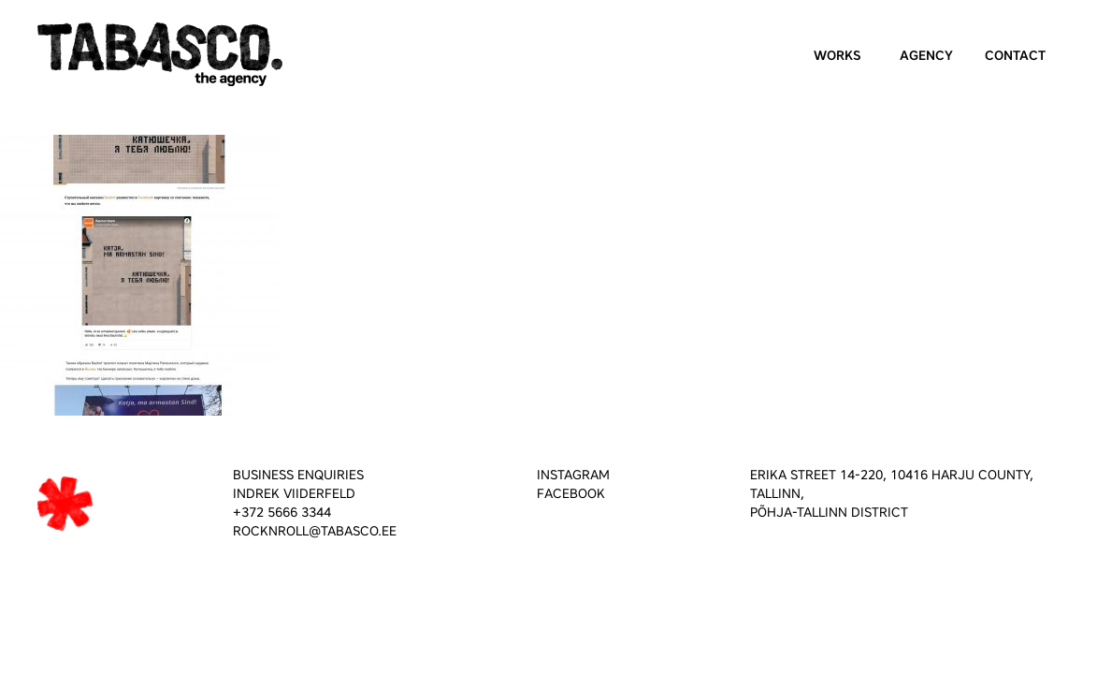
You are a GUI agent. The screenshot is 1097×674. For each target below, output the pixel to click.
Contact (1015, 56)
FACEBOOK (571, 494)
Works (837, 56)
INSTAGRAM (573, 475)
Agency (926, 56)
